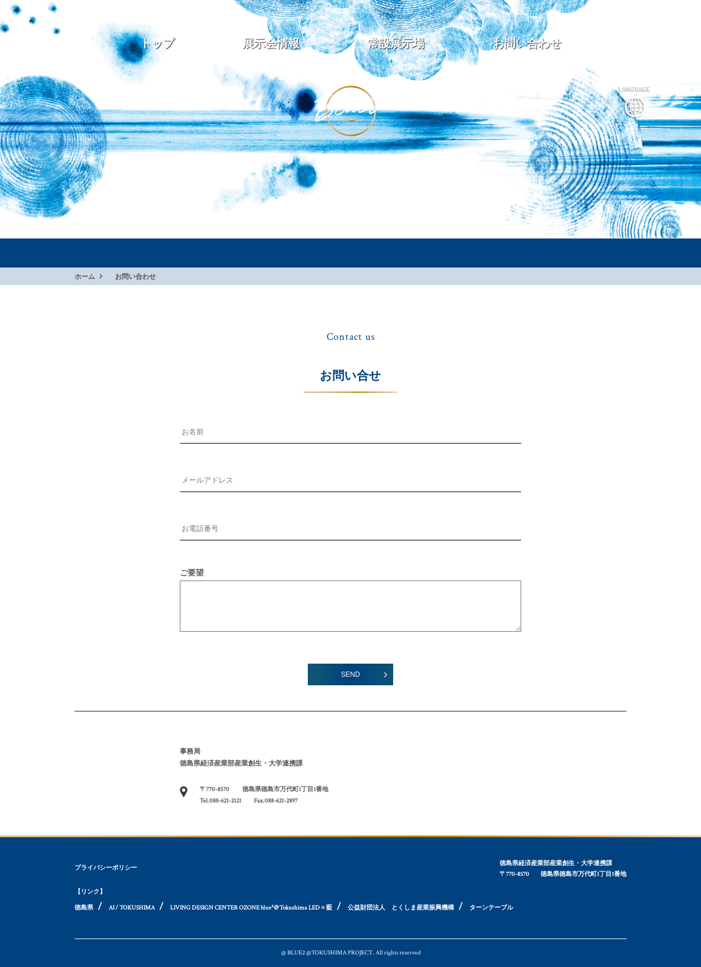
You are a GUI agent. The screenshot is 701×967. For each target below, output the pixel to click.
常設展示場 (396, 43)
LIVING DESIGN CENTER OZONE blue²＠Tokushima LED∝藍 (251, 908)
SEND (350, 674)
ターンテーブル (491, 908)
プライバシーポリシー (106, 868)
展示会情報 (270, 43)
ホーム (85, 277)
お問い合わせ (527, 43)
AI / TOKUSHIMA (132, 908)
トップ (157, 43)
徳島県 (84, 908)
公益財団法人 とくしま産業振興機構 (401, 908)
